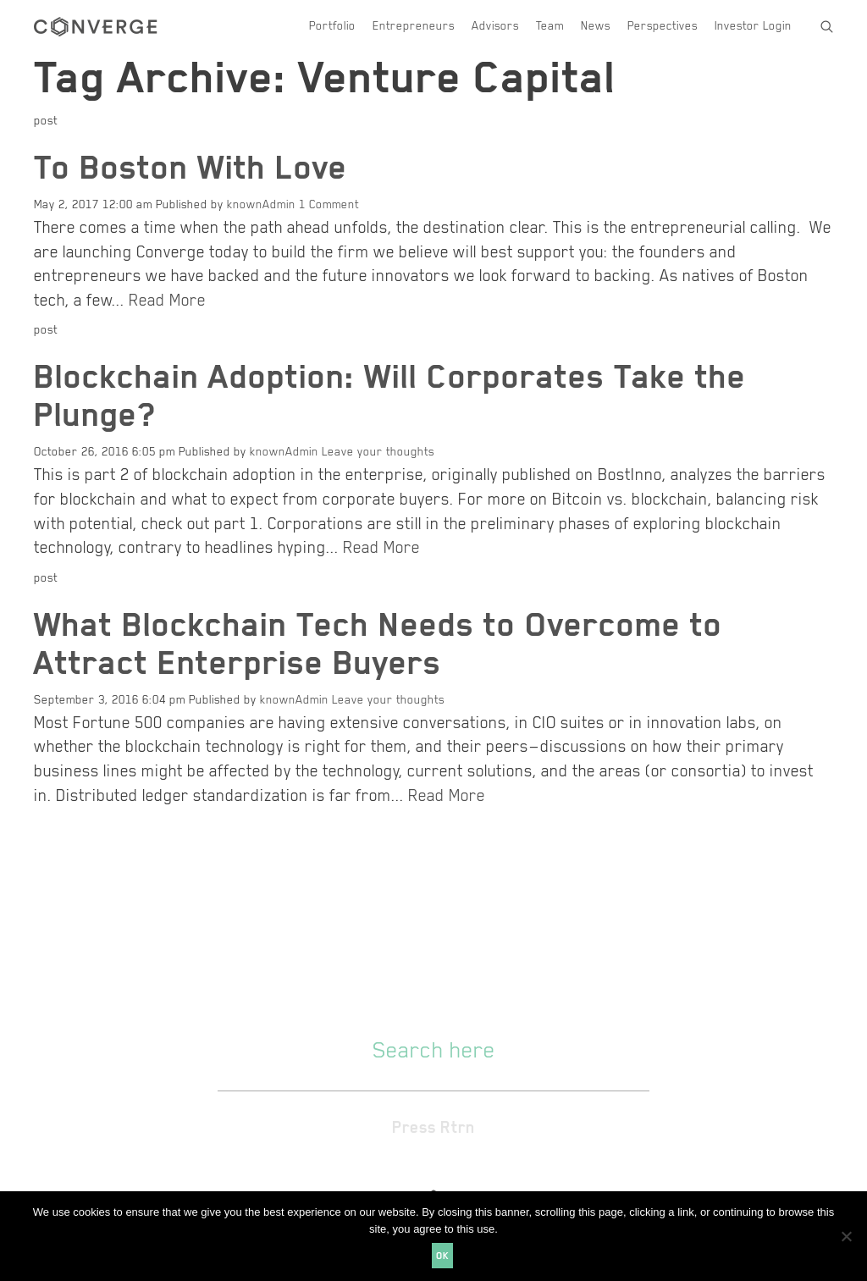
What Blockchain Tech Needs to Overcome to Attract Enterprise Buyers (378, 642)
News (595, 25)
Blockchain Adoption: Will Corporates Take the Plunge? (390, 394)
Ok (442, 1255)
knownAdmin (261, 203)
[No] (845, 1236)
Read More (167, 299)
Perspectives (662, 25)
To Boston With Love (190, 166)
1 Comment (329, 203)
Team (550, 25)
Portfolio (332, 25)
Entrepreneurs (414, 25)
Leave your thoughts (378, 451)
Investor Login (753, 25)
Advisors (495, 25)
